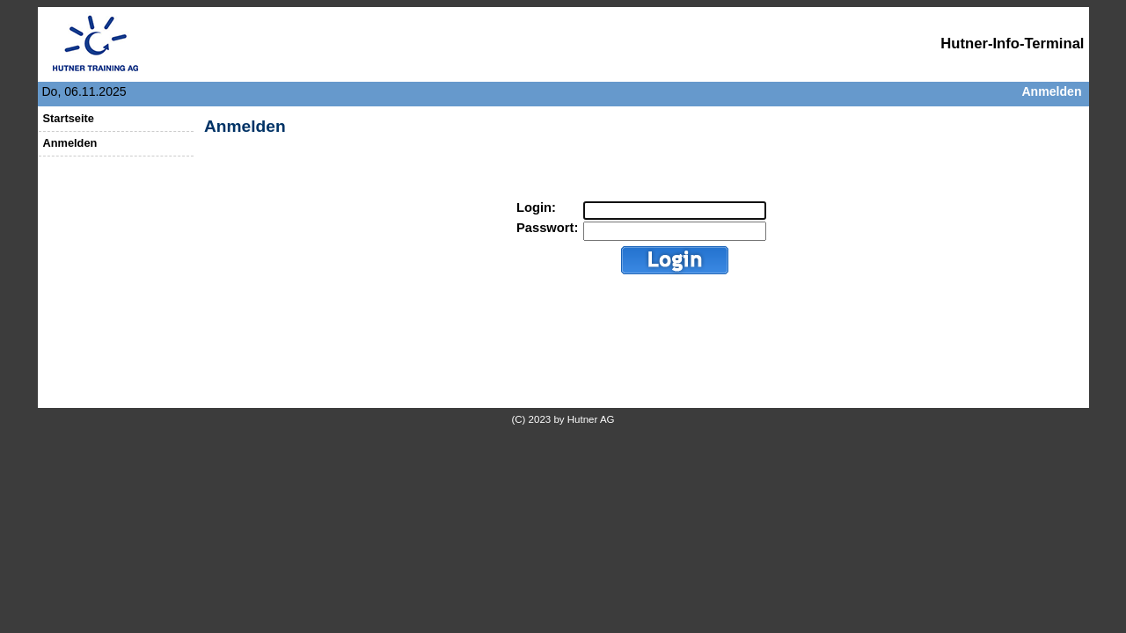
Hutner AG (591, 419)
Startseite (68, 118)
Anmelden (1051, 91)
